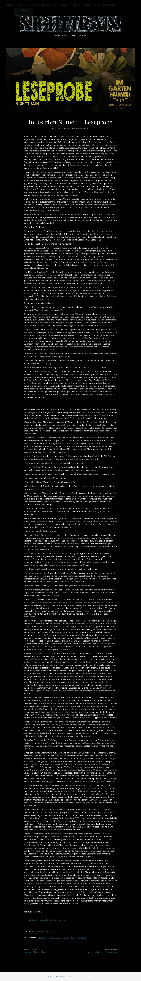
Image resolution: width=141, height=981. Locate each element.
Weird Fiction (82, 938)
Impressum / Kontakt (91, 5)
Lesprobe (66, 938)
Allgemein (39, 931)
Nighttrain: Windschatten (35, 952)
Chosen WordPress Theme (60, 977)
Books (64, 5)
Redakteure (23, 5)
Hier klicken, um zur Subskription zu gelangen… (45, 920)
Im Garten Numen (54, 938)
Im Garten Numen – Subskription (102, 952)
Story (56, 5)
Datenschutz (108, 5)
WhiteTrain (74, 5)
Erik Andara (42, 938)
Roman (73, 938)
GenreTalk (46, 5)
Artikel (36, 5)
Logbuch (11, 5)
